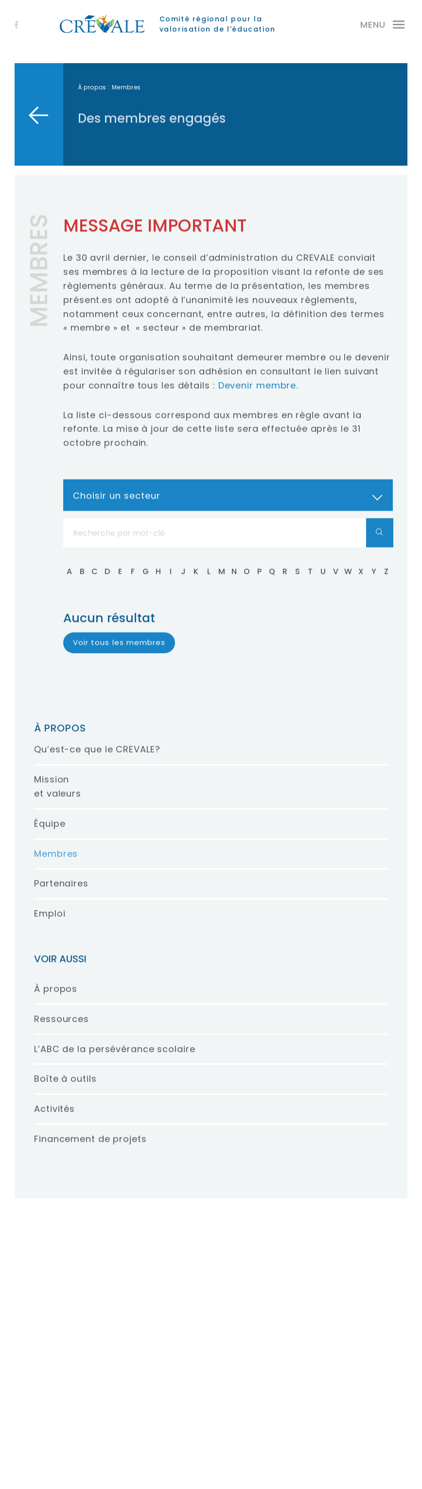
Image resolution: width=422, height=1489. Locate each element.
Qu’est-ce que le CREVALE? (97, 759)
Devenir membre (257, 395)
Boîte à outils (65, 1088)
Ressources (61, 1029)
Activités (54, 1118)
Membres (56, 863)
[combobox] (228, 505)
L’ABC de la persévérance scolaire (114, 1058)
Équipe (49, 833)
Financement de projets (90, 1149)
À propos (92, 87)
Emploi (49, 923)
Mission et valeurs (57, 796)
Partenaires (61, 893)
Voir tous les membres (119, 652)
